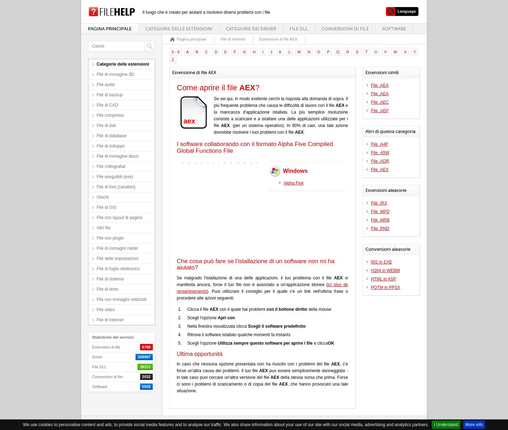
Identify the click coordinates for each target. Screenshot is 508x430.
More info (474, 424)
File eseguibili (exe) (115, 176)
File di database (112, 135)
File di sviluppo (111, 146)
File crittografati (111, 166)
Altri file (103, 227)
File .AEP (380, 110)
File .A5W (380, 152)
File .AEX (380, 169)
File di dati (106, 125)
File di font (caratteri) (116, 186)
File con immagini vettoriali (121, 299)
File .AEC (380, 102)
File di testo (107, 289)
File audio (106, 84)
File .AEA (380, 85)
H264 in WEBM (385, 270)
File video (106, 309)
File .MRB (380, 220)
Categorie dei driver (251, 28)
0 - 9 (176, 52)
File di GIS (106, 207)
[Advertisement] (221, 210)
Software (394, 28)
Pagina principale (110, 28)
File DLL (299, 28)
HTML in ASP (384, 279)
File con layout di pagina (119, 217)
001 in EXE (381, 262)
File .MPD (380, 211)
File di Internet (110, 319)
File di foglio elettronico (118, 268)
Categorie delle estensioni (178, 28)
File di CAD (107, 105)
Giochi (103, 197)
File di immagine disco (118, 156)
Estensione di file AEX (278, 39)
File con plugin (110, 238)
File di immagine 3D (115, 74)
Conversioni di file (345, 28)
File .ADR (380, 161)
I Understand (446, 424)
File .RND (380, 228)
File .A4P (379, 144)
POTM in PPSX (385, 287)
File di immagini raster (117, 248)
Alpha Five (294, 183)
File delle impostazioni (117, 258)
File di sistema (110, 279)
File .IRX (379, 203)
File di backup (110, 94)
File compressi (110, 115)
